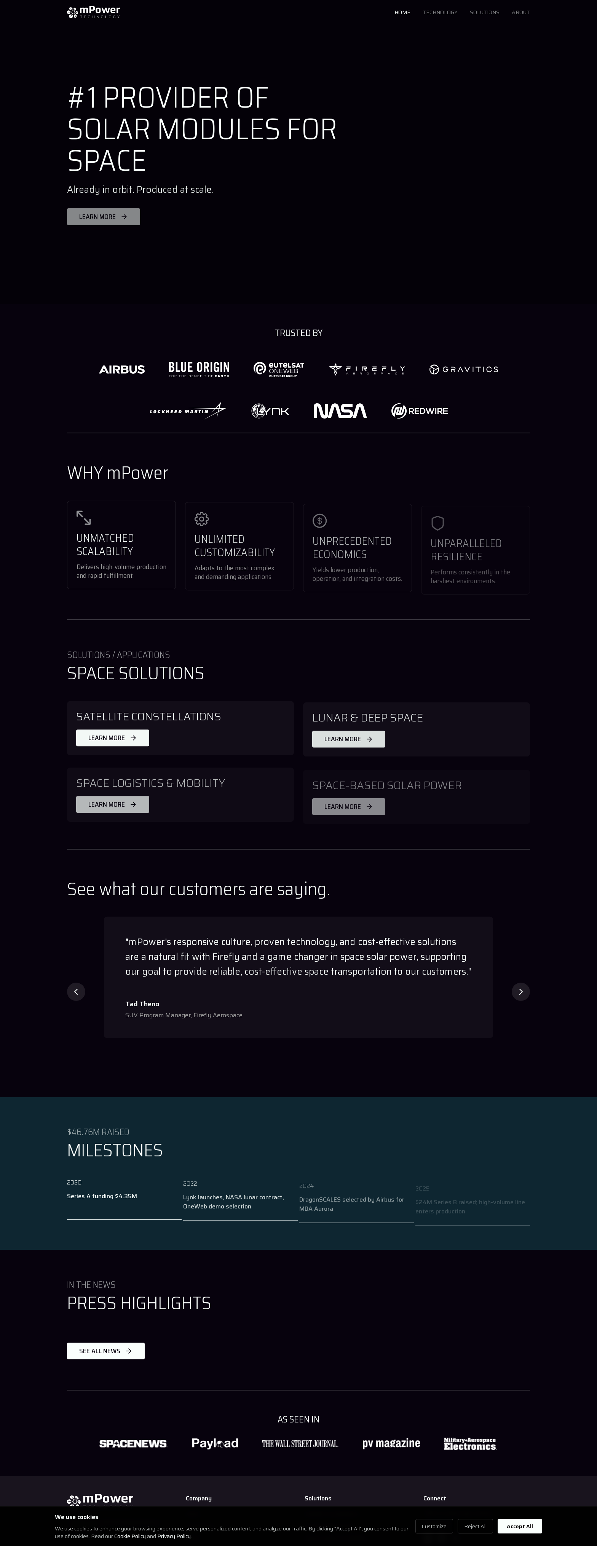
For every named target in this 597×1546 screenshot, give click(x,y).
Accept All (520, 1526)
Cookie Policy (130, 1536)
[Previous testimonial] (76, 992)
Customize (434, 1526)
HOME (402, 12)
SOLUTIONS (485, 12)
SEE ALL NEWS (105, 1351)
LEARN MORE (112, 742)
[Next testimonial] (521, 992)
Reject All (475, 1526)
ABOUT (521, 12)
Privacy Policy (174, 1536)
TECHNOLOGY (440, 12)
